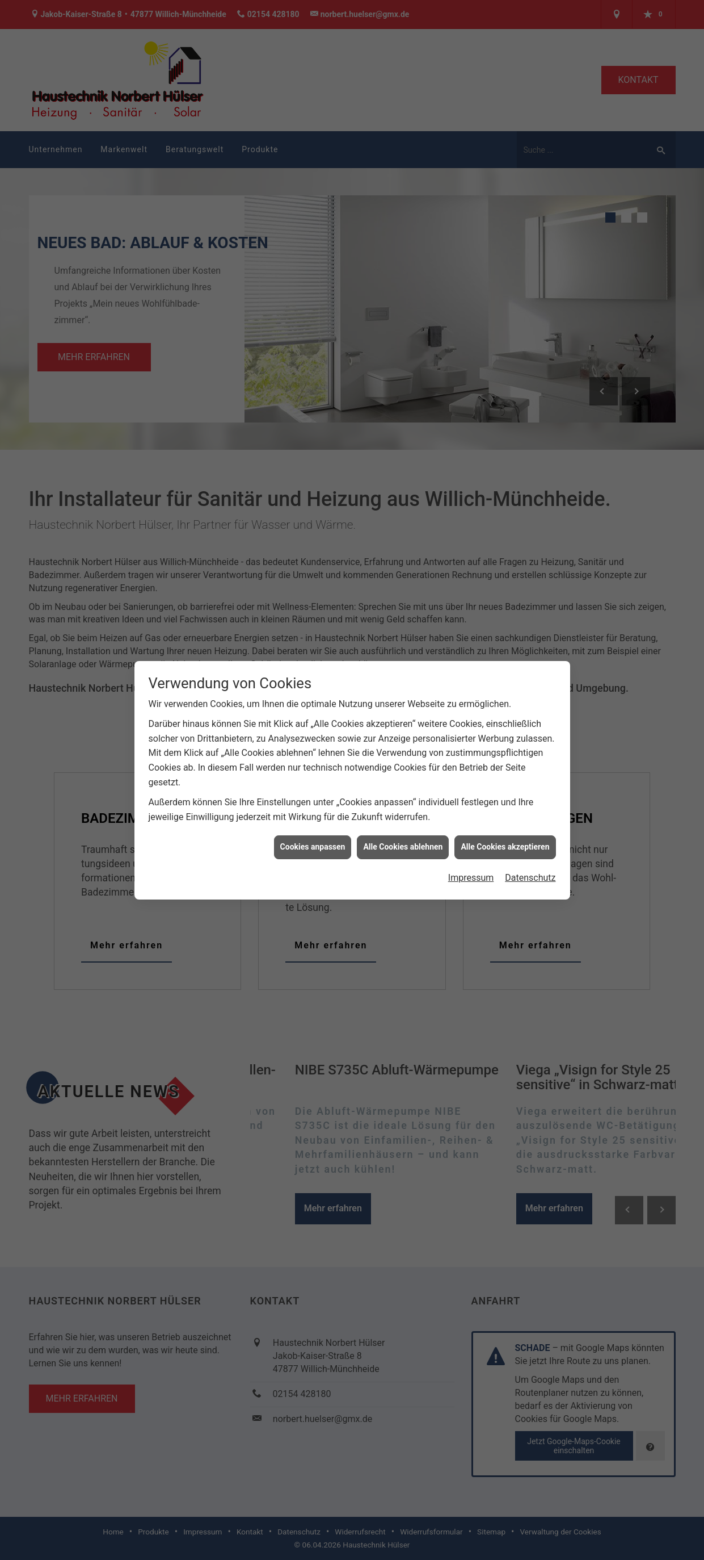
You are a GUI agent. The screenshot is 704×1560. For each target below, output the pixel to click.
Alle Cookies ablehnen (402, 804)
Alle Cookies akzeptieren (505, 804)
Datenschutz (530, 834)
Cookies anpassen (312, 804)
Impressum (471, 834)
